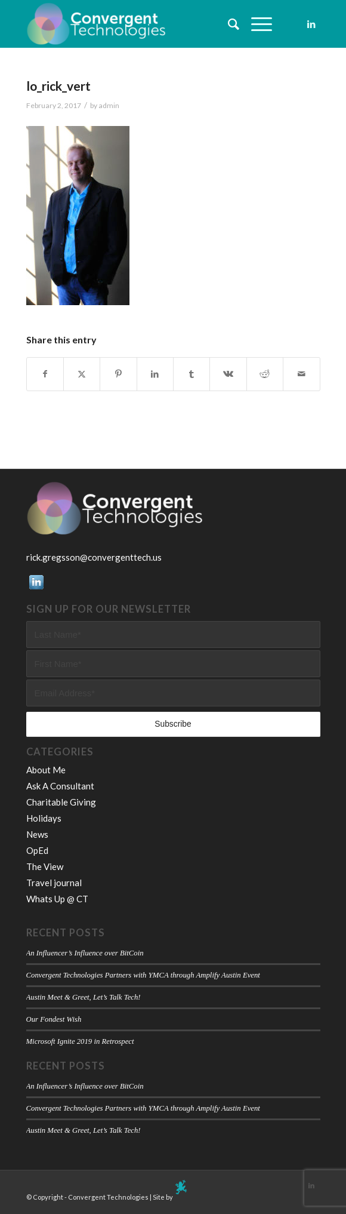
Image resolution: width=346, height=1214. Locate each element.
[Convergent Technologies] (143, 24)
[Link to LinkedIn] (311, 24)
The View (44, 866)
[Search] (227, 24)
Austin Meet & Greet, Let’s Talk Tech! (83, 997)
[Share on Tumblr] (191, 374)
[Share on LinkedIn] (155, 374)
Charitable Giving (61, 802)
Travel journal (54, 882)
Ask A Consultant (60, 785)
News (37, 834)
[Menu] (255, 24)
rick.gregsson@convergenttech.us (94, 557)
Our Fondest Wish (54, 1019)
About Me (46, 769)
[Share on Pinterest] (118, 374)
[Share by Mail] (301, 374)
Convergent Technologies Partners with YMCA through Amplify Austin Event (143, 975)
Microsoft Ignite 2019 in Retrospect (80, 1041)
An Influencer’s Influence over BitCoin (85, 953)
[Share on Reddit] (265, 374)
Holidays (43, 818)
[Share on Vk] (228, 374)
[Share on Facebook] (45, 374)
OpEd (37, 850)
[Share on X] (82, 374)
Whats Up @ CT (57, 898)
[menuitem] (227, 24)
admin (108, 105)
